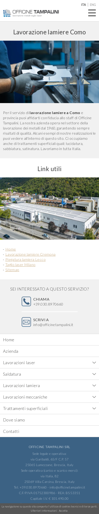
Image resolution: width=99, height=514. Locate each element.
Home (10, 249)
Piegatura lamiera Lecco (25, 259)
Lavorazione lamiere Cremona (30, 254)
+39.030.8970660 (48, 301)
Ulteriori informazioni (44, 510)
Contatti (11, 431)
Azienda (10, 351)
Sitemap (12, 269)
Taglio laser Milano (20, 264)
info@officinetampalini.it (53, 322)
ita (83, 5)
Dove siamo (14, 419)
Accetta (63, 510)
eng (93, 5)
